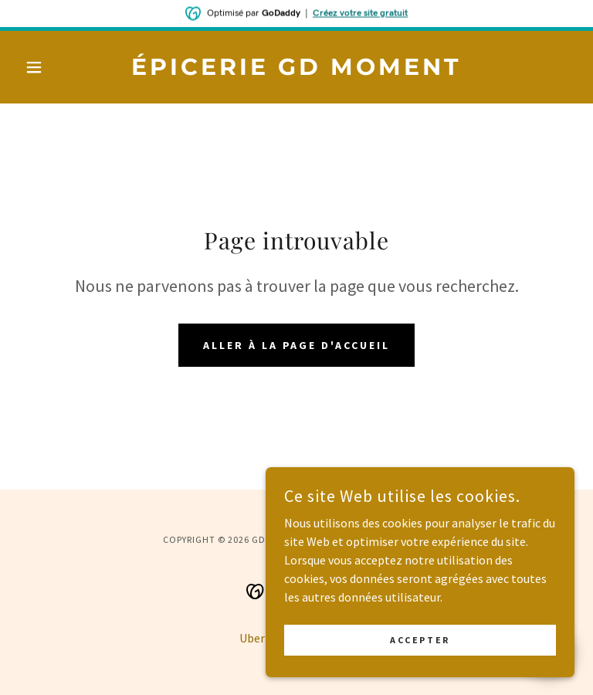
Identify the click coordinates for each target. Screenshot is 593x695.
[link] (296, 70)
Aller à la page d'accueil (297, 345)
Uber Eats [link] (265, 638)
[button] (60, 67)
